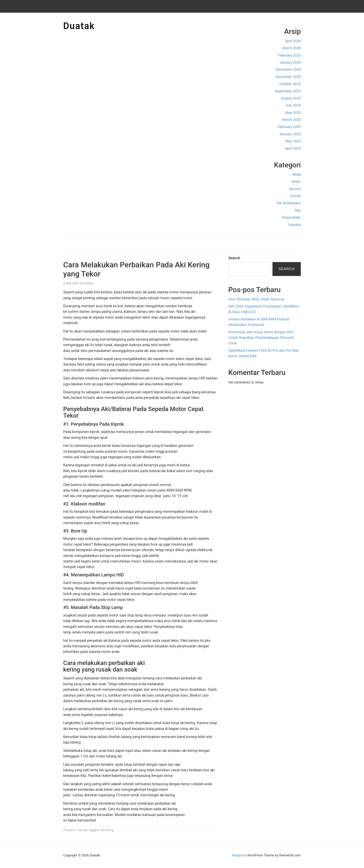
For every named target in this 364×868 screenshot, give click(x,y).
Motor (296, 182)
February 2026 (289, 55)
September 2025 (288, 91)
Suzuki (295, 196)
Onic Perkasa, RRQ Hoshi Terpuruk (256, 299)
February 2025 (289, 127)
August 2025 (291, 98)
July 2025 (293, 105)
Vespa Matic (291, 217)
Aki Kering (107, 830)
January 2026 (290, 62)
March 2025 (291, 120)
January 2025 (290, 134)
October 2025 (290, 84)
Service (295, 189)
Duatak (79, 26)
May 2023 (293, 141)
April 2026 (293, 41)
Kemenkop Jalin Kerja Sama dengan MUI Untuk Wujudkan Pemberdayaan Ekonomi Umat (261, 337)
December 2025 (288, 69)
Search (234, 258)
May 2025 (293, 113)
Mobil (296, 174)
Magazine (239, 855)
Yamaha (294, 225)
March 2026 (291, 48)
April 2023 (293, 148)
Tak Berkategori (288, 203)
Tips (297, 210)
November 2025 (288, 77)
